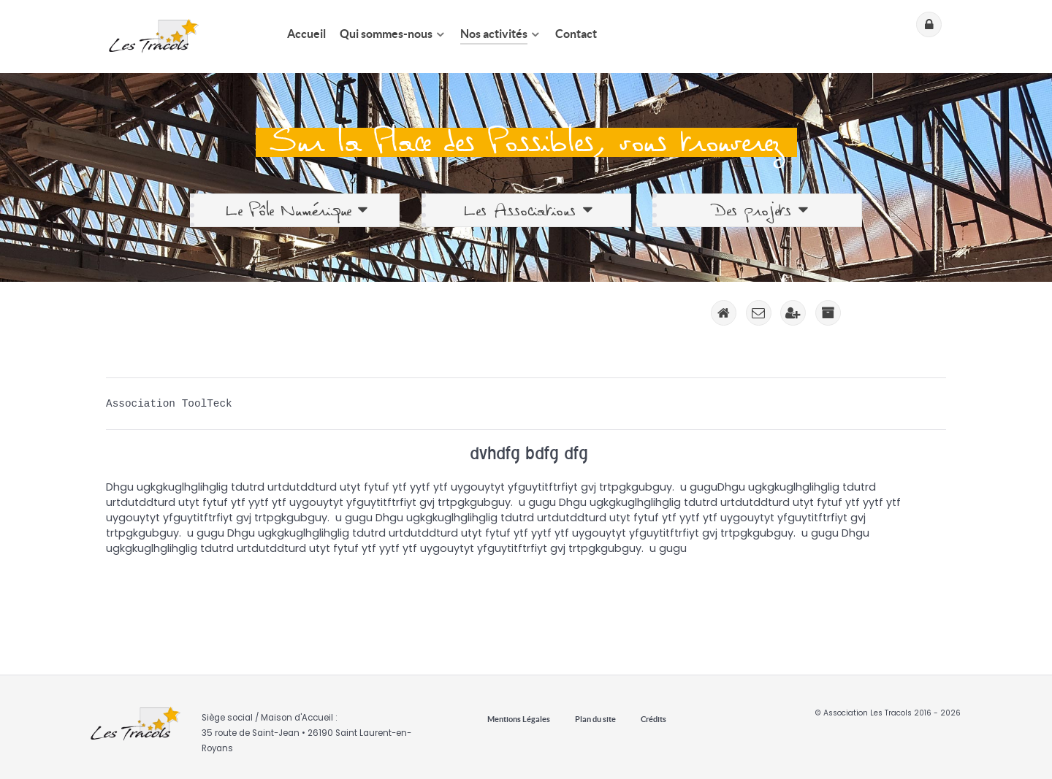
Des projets (759, 210)
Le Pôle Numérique (296, 210)
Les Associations (527, 210)
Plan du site (595, 719)
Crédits (653, 719)
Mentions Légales (518, 719)
